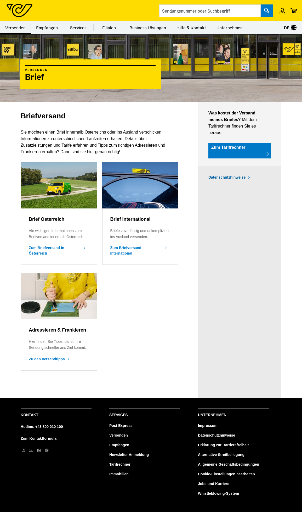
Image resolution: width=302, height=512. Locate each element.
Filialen (109, 27)
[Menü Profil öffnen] (282, 10)
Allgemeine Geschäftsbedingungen (228, 464)
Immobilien (119, 474)
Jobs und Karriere (213, 484)
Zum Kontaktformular (39, 438)
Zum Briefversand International (125, 250)
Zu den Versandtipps (47, 359)
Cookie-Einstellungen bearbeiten (226, 474)
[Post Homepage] (19, 10)
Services (78, 27)
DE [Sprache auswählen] (290, 27)
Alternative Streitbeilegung (221, 455)
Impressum (208, 425)
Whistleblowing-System (218, 493)
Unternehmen (229, 27)
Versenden (15, 27)
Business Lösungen (147, 27)
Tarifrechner (119, 464)
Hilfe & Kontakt (191, 27)
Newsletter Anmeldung (129, 455)
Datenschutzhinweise (227, 177)
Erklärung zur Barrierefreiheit (223, 445)
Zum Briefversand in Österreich (46, 250)
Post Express (121, 425)
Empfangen (47, 27)
